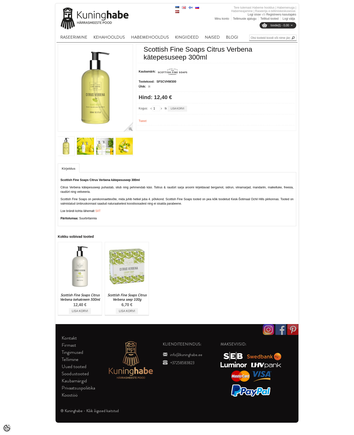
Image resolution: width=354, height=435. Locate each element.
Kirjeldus (68, 168)
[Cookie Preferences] (6, 428)
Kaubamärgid (74, 380)
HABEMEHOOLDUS (150, 37)
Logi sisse (254, 14)
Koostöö (70, 395)
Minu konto (222, 18)
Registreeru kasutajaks (281, 14)
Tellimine (70, 359)
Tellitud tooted (269, 18)
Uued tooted (74, 366)
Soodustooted (75, 373)
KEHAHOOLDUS (109, 37)
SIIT (98, 211)
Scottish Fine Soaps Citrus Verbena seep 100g (127, 297)
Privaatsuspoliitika (78, 387)
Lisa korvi (177, 108)
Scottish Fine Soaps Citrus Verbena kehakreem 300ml (80, 297)
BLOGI (232, 37)
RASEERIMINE (73, 37)
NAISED (212, 37)
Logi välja (288, 18)
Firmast (69, 345)
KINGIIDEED (187, 37)
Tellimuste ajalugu (244, 18)
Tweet (143, 121)
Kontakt (69, 338)
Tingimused (72, 352)
